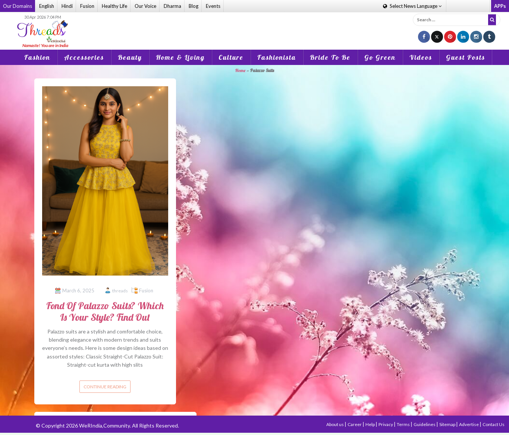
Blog (193, 6)
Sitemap (447, 424)
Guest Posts (465, 57)
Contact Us (494, 424)
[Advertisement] (254, 26)
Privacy (386, 424)
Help (370, 424)
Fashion (37, 57)
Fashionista (276, 57)
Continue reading (105, 386)
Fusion (87, 6)
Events (213, 6)
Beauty (130, 57)
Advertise (469, 424)
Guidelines (425, 424)
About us (335, 424)
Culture (231, 57)
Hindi (67, 6)
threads (120, 290)
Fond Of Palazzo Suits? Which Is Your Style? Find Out (105, 311)
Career (355, 424)
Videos (420, 57)
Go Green (380, 57)
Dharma (172, 6)
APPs (500, 6)
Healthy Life (114, 6)
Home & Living (180, 57)
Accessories (84, 57)
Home (240, 70)
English (46, 6)
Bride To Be (330, 57)
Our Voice (145, 6)
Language (412, 6)
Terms (404, 424)
